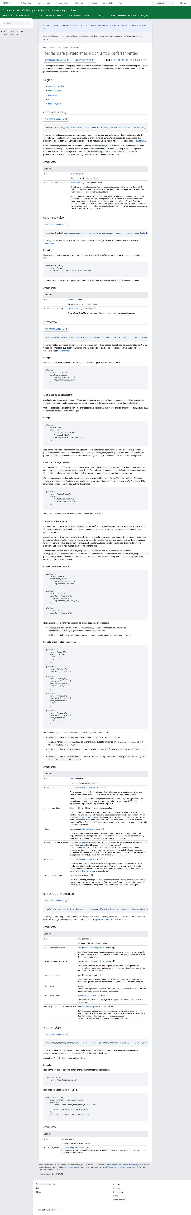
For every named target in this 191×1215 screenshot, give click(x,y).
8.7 (123, 60)
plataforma (52, 95)
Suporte (116, 1188)
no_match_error (127, 1043)
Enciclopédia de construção (71, 47)
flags (134, 337)
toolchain (52, 99)
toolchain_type (54, 104)
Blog (37, 1188)
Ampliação (93, 3)
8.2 (142, 60)
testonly (144, 233)
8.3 (138, 60)
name (67, 127)
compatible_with (88, 1043)
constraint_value (55, 90)
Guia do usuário (62, 3)
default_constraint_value (96, 127)
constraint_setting (56, 86)
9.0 (119, 60)
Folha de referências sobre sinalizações (129, 16)
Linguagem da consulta (79, 16)
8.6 (127, 60)
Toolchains (104, 919)
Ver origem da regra (56, 119)
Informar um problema (57, 60)
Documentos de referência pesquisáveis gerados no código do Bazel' (40, 10)
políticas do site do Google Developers (119, 1167)
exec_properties (113, 337)
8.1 (146, 60)
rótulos (79, 788)
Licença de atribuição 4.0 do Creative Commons (122, 1165)
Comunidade (108, 3)
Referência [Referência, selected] (78, 3)
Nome (73, 174)
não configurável (82, 183)
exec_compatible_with (98, 909)
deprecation (115, 127)
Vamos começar (44, 3)
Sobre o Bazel (26, 3)
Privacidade (56, 1210)
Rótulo (70, 309)
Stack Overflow (119, 1200)
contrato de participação (127, 25)
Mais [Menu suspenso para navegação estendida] (120, 3)
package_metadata (137, 909)
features (126, 127)
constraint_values (83, 337)
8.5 (130, 60)
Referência (54, 47)
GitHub (183, 3)
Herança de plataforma (84, 871)
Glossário (100, 16)
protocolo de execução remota (84, 817)
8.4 (134, 60)
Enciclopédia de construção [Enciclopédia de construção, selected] (16, 16)
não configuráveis (89, 788)
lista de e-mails (107, 25)
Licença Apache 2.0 (75, 1167)
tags (144, 127)
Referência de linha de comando (48, 16)
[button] (16, 31)
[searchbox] (16, 23)
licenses (136, 127)
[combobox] (163, 3)
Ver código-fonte (84, 60)
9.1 (115, 60)
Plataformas (140, 141)
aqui (81, 71)
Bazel (45, 47)
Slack (115, 1196)
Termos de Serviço (43, 1210)
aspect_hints (77, 127)
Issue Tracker (118, 1192)
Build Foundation (51, 25)
